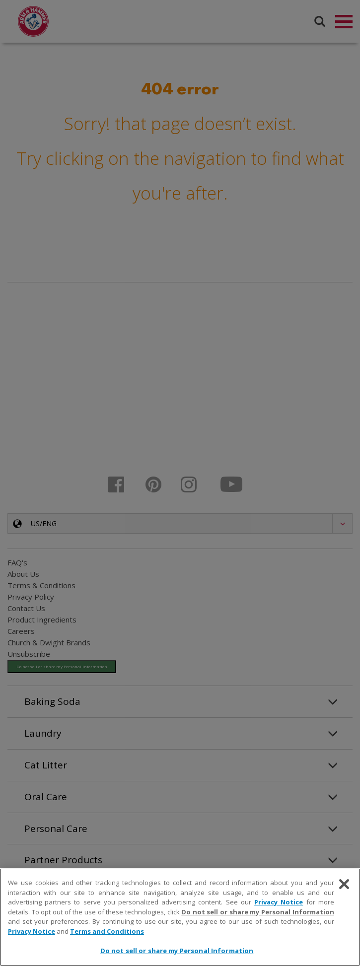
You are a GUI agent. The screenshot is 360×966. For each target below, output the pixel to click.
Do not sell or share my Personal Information (257, 911)
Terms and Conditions (107, 931)
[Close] (344, 884)
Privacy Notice (278, 901)
